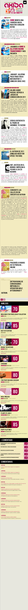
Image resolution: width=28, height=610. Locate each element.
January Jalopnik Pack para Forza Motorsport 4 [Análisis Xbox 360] (17, 77)
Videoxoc (25, 127)
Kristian (3, 18)
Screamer (4, 364)
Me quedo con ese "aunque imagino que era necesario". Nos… (11, 501)
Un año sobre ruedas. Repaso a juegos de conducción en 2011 (18, 93)
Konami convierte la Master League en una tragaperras (10, 466)
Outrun (23, 135)
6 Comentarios (7, 88)
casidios (3, 188)
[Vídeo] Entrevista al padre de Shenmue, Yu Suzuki (17, 123)
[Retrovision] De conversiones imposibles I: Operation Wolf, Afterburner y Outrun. (12, 287)
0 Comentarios (6, 188)
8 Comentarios (6, 18)
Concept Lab (24, 198)
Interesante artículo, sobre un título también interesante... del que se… (13, 479)
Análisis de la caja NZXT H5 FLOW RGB (7, 450)
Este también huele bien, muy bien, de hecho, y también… (11, 512)
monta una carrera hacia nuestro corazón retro (17, 23)
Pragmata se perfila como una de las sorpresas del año (10, 489)
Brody (3, 163)
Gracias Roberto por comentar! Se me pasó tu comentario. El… (11, 484)
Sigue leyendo (4, 320)
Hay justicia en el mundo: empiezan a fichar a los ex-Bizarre (17, 168)
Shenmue (3, 136)
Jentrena (8, 332)
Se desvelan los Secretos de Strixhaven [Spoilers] (10, 457)
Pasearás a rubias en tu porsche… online (17, 265)
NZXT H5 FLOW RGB (6, 331)
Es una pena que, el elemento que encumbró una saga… (10, 473)
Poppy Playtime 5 (6, 430)
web (18, 214)
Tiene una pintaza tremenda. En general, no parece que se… (11, 518)
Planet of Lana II (6, 413)
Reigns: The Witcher (7, 347)
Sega (11, 29)
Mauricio (14, 365)
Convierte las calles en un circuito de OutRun (17, 192)
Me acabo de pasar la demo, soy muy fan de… (9, 507)
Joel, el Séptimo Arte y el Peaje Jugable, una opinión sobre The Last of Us (13, 483)
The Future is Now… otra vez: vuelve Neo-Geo (8, 446)
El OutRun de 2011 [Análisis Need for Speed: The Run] (17, 153)
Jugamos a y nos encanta (18, 50)
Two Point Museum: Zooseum (10, 380)
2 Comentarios (6, 163)
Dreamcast (16, 179)
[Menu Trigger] (25, 2)
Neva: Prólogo (5, 397)
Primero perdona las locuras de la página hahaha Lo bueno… (11, 490)
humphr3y (3, 88)
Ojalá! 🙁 (2, 468)
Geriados (14, 431)
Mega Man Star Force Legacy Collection (13, 314)
